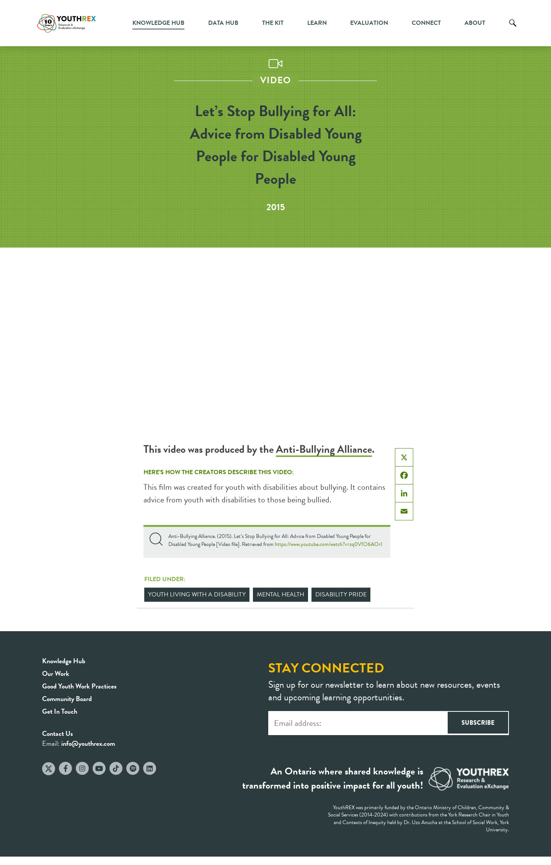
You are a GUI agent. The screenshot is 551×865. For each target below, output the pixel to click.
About (475, 23)
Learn (317, 23)
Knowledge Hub (158, 23)
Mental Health (280, 594)
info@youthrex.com (88, 743)
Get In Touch (59, 711)
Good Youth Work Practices (79, 686)
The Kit (273, 23)
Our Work (55, 673)
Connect (426, 23)
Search (513, 28)
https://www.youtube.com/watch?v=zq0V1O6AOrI (328, 544)
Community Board (67, 698)
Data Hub (223, 23)
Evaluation (369, 23)
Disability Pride (341, 594)
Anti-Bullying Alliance (324, 449)
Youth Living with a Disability (197, 594)
